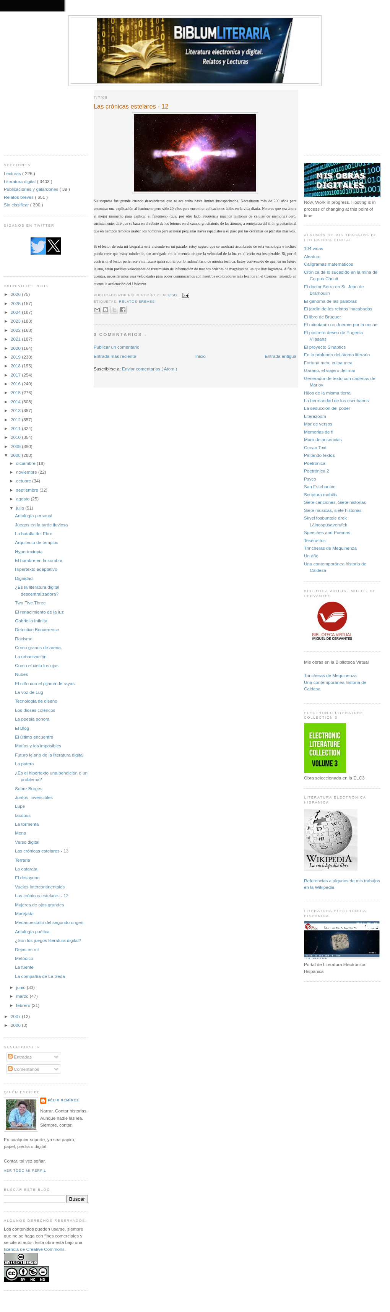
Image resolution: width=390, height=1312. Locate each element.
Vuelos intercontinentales (40, 886)
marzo (23, 996)
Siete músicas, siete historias (333, 510)
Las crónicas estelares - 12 (41, 895)
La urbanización (31, 656)
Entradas (20, 1056)
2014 (16, 401)
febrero (23, 1005)
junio (21, 987)
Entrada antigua (280, 356)
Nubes (21, 674)
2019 (16, 356)
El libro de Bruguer (322, 316)
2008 (16, 455)
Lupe (20, 806)
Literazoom (315, 416)
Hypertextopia (28, 551)
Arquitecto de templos (36, 542)
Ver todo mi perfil (25, 1170)
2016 (16, 383)
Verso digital (27, 841)
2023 (16, 320)
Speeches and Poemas (327, 532)
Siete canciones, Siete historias (335, 502)
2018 (16, 365)
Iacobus (23, 815)
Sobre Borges (28, 788)
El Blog (22, 728)
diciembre (26, 463)
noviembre (27, 471)
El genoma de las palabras (330, 301)
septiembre (27, 489)
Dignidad (23, 578)
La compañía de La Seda (40, 976)
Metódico (24, 958)
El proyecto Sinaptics (325, 346)
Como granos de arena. (38, 647)
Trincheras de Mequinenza (330, 548)
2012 (16, 419)
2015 (16, 392)
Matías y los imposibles (38, 745)
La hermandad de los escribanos (336, 400)
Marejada (24, 913)
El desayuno (27, 877)
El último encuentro (34, 736)
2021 (16, 338)
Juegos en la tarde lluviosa (41, 524)
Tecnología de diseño (36, 700)
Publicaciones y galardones (32, 189)
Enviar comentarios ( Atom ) (149, 368)
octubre (24, 480)
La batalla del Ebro (33, 533)
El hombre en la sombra (38, 560)
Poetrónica (314, 463)
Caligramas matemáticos (328, 263)
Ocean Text (315, 447)
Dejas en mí (27, 949)
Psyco (310, 478)
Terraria (22, 859)
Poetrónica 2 (316, 470)
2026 (16, 294)
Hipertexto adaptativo (36, 569)
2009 (16, 446)
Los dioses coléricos (35, 710)
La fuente (24, 967)
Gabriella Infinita (31, 620)
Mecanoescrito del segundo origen (49, 922)
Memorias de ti (318, 431)
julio (20, 507)
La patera (24, 763)
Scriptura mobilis (320, 494)
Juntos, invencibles (34, 797)
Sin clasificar (17, 204)
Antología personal (33, 515)
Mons (20, 832)
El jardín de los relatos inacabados (338, 308)
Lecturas (13, 173)
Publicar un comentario (117, 346)
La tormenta (27, 824)
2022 (16, 330)
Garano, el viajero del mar (329, 370)
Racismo (23, 638)
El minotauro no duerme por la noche (340, 324)
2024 (16, 312)
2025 (16, 303)
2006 (16, 1025)
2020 (16, 348)
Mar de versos (318, 423)
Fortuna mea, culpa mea (328, 362)
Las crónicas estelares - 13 (41, 850)
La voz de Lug (29, 692)
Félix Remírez (63, 1100)
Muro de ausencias (323, 439)
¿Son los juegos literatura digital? (48, 940)
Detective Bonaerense (37, 629)
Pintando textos (319, 455)
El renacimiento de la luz (39, 611)
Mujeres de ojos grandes (39, 904)
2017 (16, 374)
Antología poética (32, 931)
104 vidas (313, 248)
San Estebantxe (320, 486)
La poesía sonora (32, 718)
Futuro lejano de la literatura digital (49, 754)
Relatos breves (19, 197)
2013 (16, 410)
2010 (16, 437)
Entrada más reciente (115, 356)
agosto (23, 498)
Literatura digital (20, 181)
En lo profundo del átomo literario (337, 354)
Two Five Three (30, 602)
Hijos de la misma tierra (327, 392)
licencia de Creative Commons (34, 1249)
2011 (16, 428)
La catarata (26, 868)
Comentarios (23, 1069)
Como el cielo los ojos (36, 665)
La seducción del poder (327, 408)
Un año (311, 555)
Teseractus (315, 540)
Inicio (200, 356)
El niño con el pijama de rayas (45, 683)
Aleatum (312, 256)
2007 (16, 1016)
